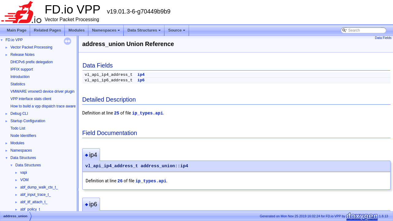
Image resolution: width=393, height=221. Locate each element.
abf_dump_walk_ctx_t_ (39, 187)
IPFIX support (21, 69)
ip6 (140, 80)
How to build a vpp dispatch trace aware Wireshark (51, 106)
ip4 (140, 74)
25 (116, 113)
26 (120, 181)
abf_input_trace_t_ (35, 194)
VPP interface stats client (30, 99)
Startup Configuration (27, 121)
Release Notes (22, 54)
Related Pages (47, 30)
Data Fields (383, 38)
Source (177, 32)
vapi (23, 172)
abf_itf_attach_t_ (34, 202)
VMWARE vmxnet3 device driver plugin (42, 91)
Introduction (20, 77)
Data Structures (144, 32)
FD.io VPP (14, 40)
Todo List (17, 128)
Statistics (17, 84)
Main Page (16, 30)
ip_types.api (147, 113)
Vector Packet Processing (31, 47)
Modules (76, 30)
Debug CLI (19, 113)
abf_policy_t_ (31, 209)
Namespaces (106, 32)
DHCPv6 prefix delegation (31, 62)
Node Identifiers (23, 136)
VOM (24, 180)
